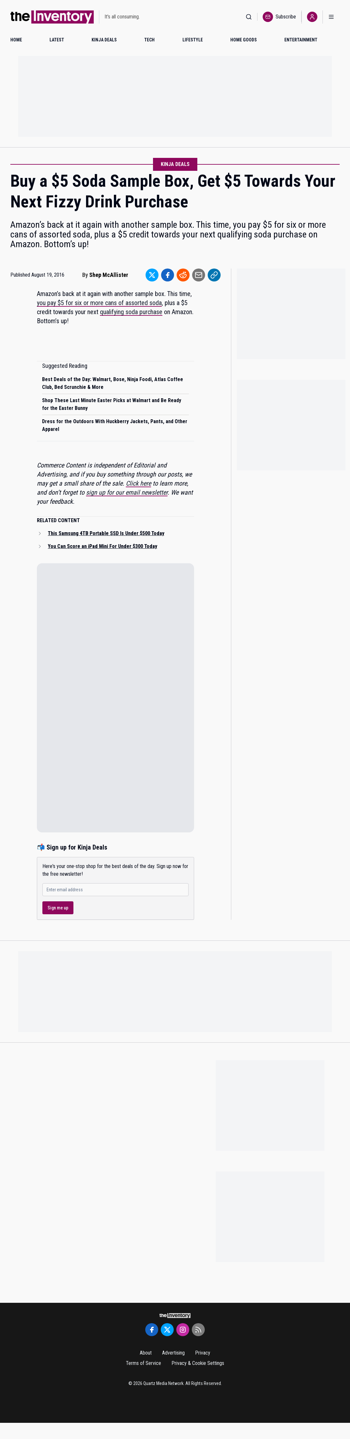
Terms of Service (143, 1363)
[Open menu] (331, 17)
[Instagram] (182, 1329)
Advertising (173, 1353)
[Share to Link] (214, 275)
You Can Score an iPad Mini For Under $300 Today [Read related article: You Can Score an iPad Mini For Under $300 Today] (102, 546)
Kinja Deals (175, 164)
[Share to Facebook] (167, 275)
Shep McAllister (108, 274)
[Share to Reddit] (183, 275)
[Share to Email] (198, 275)
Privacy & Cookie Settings (197, 1363)
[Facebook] (151, 1329)
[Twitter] (167, 1329)
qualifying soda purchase (131, 312)
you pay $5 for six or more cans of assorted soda (99, 303)
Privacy (202, 1353)
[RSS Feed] (198, 1329)
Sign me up (58, 907)
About (146, 1353)
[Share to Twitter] (152, 275)
